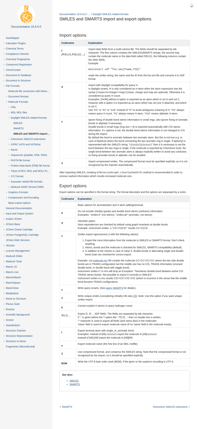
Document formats (18, 96)
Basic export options (19, 202)
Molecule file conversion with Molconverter (31, 91)
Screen (10, 320)
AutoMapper (12, 38)
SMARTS (18, 128)
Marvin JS (11, 266)
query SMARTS (114, 287)
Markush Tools (14, 261)
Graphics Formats (18, 192)
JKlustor (10, 245)
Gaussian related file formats (26, 181)
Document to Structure (18, 80)
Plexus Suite (13, 304)
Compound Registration (19, 64)
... (89, 14)
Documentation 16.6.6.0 (72, 14)
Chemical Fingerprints (18, 59)
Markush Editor (14, 256)
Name (14, 149)
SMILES (17, 123)
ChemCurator (13, 69)
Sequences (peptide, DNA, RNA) (29, 155)
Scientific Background (18, 314)
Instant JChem (14, 218)
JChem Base (13, 224)
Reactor (10, 309)
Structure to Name (16, 341)
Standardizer (13, 325)
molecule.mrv (100, 260)
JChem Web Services (18, 240)
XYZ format (17, 176)
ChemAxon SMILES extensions (28, 139)
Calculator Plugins (16, 43)
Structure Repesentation (19, 335)
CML (13, 107)
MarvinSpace (13, 282)
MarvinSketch (13, 277)
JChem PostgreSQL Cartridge (22, 234)
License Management (18, 250)
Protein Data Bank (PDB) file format (30, 165)
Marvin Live (12, 272)
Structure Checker (16, 330)
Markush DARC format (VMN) (27, 187)
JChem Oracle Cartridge (19, 229)
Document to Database (18, 75)
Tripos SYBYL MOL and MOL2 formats (32, 171)
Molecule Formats (18, 101)
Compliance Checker (17, 53)
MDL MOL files (19, 112)
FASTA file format (20, 160)
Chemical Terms (15, 48)
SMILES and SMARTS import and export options (34, 133)
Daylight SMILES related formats (29, 117)
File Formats (13, 85)
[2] (134, 295)
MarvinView (12, 288)
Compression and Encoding (23, 197)
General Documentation (19, 208)
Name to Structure (16, 298)
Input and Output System (19, 213)
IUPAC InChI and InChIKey (26, 144)
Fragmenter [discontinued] (20, 346)
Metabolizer (12, 293)
